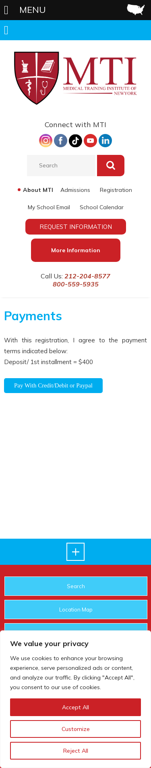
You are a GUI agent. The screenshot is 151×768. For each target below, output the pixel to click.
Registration (116, 190)
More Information (75, 250)
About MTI (38, 190)
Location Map (76, 609)
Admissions (75, 190)
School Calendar (102, 207)
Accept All (75, 707)
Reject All (75, 750)
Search (76, 586)
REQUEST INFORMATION (75, 227)
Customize (76, 729)
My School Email (49, 207)
